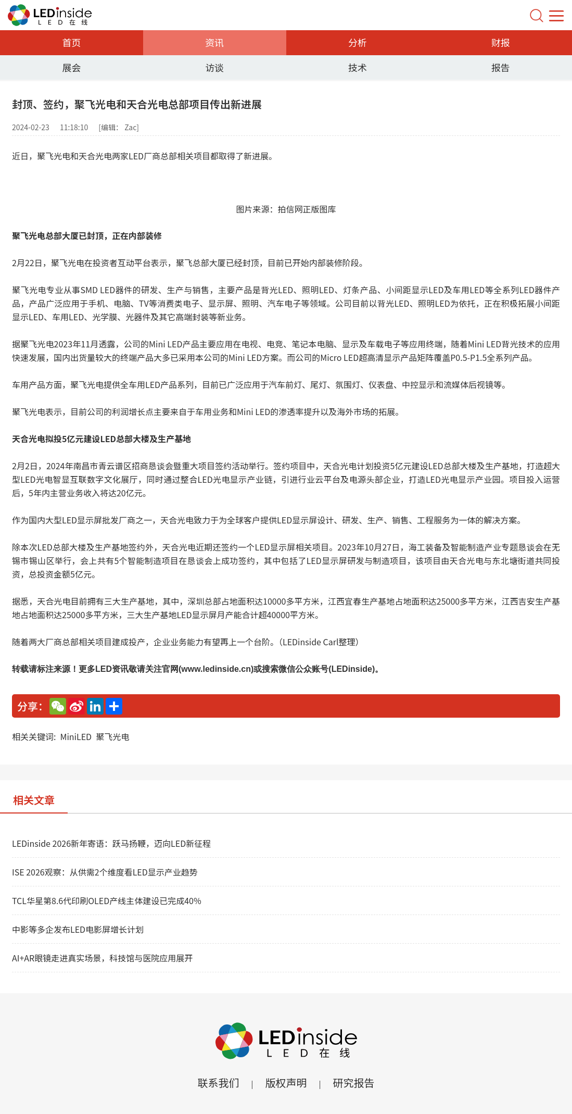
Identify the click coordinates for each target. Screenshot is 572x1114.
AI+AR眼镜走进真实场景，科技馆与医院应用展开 (102, 958)
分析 (357, 42)
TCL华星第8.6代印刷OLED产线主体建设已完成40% (106, 900)
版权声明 (286, 1082)
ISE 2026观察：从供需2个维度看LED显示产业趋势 (105, 872)
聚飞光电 (112, 736)
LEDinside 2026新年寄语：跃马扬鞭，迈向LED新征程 (111, 843)
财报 (500, 42)
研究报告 (354, 1082)
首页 (71, 42)
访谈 (214, 67)
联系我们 (218, 1082)
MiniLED (76, 736)
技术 (357, 67)
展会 (71, 67)
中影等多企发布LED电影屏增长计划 (78, 929)
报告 (500, 67)
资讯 (214, 42)
